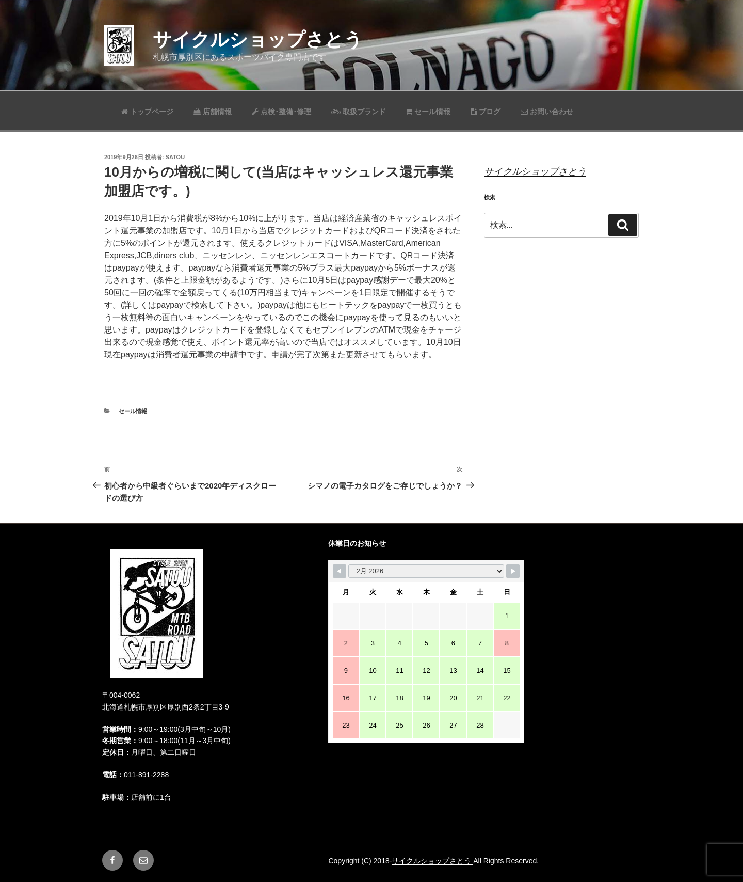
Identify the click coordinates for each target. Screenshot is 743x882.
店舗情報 (212, 111)
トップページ (147, 111)
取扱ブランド (358, 111)
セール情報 (428, 111)
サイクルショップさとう (258, 39)
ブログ (485, 111)
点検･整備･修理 (281, 111)
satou (175, 157)
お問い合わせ (547, 111)
